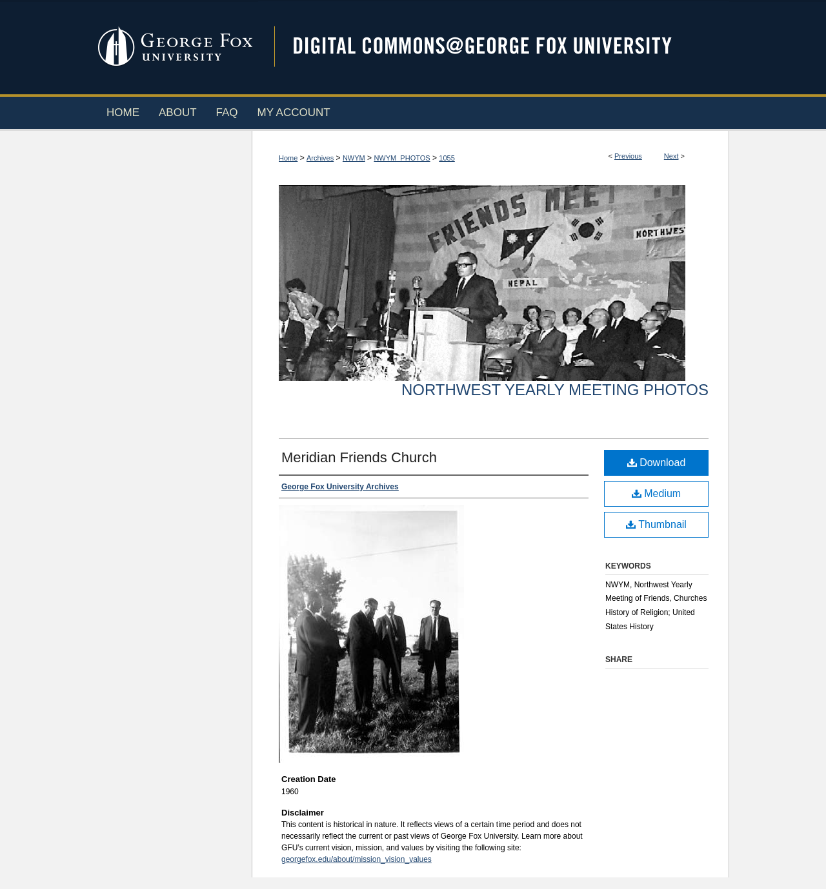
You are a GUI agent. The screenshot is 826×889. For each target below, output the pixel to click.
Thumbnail (656, 524)
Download (656, 462)
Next (671, 156)
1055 (446, 158)
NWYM (354, 158)
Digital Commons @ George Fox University (493, 46)
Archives (320, 158)
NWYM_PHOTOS (402, 158)
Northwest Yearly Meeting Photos (555, 389)
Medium (656, 493)
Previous (628, 156)
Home (288, 158)
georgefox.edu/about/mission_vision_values (356, 859)
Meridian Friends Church (359, 457)
